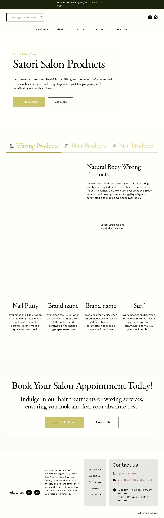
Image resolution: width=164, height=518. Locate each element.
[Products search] (25, 17)
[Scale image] (96, 208)
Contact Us (120, 29)
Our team (95, 482)
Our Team (82, 29)
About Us (62, 29)
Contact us (95, 494)
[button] (41, 17)
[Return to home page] (82, 17)
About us (95, 475)
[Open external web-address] (92, 226)
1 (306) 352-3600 (127, 473)
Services (41, 29)
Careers (101, 29)
